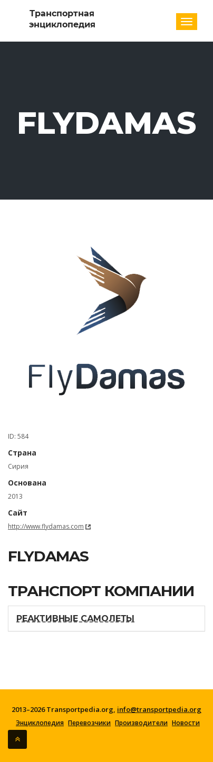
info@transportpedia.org (159, 709)
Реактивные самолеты (75, 618)
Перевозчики (89, 723)
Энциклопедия (40, 723)
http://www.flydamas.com (46, 526)
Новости (186, 723)
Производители (141, 723)
